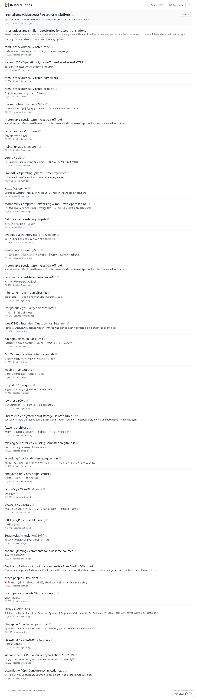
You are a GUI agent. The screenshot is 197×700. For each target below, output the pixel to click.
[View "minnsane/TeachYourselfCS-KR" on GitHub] (48, 292)
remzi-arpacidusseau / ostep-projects (29, 89)
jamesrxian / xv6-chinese (21, 131)
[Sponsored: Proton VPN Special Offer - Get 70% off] (98, 121)
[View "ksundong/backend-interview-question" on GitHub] (60, 458)
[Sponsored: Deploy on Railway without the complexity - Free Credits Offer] (98, 568)
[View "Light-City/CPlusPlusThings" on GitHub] (44, 489)
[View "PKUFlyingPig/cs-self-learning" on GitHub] (47, 520)
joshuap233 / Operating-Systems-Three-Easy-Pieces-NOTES (44, 62)
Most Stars (39, 39)
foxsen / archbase (16, 427)
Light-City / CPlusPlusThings (23, 489)
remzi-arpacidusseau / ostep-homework (31, 78)
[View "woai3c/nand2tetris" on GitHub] (34, 369)
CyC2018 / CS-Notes (18, 505)
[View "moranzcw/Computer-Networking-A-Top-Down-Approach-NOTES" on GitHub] (94, 204)
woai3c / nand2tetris (18, 370)
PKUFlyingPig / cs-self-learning (25, 520)
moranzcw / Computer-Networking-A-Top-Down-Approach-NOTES (48, 204)
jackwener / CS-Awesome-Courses (27, 639)
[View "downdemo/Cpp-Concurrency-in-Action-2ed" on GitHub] (66, 670)
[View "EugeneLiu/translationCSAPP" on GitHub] (46, 535)
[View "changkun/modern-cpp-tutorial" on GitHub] (49, 624)
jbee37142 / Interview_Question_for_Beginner (35, 323)
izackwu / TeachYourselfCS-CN (25, 104)
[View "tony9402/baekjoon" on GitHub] (34, 385)
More (185, 14)
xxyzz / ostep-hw (16, 188)
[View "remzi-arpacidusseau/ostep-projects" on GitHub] (56, 88)
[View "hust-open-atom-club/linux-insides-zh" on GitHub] (58, 593)
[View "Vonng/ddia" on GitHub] (23, 157)
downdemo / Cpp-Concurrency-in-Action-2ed (34, 670)
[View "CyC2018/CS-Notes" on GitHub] (33, 504)
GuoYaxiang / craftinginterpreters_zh (29, 354)
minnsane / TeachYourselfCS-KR (26, 292)
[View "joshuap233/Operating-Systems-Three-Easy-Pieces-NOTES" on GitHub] (85, 62)
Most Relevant (23, 39)
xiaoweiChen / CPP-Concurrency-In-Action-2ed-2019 (39, 655)
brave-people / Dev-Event (21, 578)
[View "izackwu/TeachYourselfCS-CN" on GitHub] (46, 104)
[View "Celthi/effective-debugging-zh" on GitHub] (47, 219)
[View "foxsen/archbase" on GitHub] (30, 427)
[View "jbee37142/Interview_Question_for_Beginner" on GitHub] (67, 323)
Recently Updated (56, 39)
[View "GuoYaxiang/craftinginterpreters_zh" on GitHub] (56, 354)
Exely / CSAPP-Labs (17, 609)
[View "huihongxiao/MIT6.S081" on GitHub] (40, 146)
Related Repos (21, 5)
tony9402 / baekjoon (18, 385)
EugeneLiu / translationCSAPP (24, 535)
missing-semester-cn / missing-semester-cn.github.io (40, 443)
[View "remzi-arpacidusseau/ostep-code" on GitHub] (52, 47)
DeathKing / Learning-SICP (22, 250)
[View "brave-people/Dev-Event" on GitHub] (40, 578)
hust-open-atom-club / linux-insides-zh (30, 593)
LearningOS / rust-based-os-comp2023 (30, 277)
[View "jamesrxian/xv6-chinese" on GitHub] (39, 131)
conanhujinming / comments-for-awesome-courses (39, 551)
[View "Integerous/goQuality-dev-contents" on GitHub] (55, 308)
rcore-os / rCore (15, 400)
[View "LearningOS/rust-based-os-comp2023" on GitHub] (58, 277)
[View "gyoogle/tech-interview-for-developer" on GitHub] (58, 234)
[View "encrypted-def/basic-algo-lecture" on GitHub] (51, 473)
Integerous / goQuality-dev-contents (29, 308)
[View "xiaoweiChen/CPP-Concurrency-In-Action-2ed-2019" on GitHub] (75, 655)
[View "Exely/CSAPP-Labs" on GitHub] (31, 608)
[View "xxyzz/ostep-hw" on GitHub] (28, 188)
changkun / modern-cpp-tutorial (26, 624)
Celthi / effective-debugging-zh (25, 219)
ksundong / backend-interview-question (31, 458)
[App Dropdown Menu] (188, 5)
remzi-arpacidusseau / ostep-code (27, 47)
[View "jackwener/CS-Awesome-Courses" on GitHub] (51, 639)
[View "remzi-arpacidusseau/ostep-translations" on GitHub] (73, 14)
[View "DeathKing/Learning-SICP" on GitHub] (42, 250)
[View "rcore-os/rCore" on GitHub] (27, 400)
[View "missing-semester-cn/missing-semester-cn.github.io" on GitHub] (77, 443)
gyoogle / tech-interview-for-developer (30, 235)
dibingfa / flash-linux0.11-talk (24, 339)
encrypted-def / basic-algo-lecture (27, 474)
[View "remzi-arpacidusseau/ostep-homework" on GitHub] (60, 77)
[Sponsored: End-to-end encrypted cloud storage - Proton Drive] (98, 417)
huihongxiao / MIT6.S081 (21, 146)
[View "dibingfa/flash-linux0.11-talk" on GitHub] (45, 339)
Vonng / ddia (13, 157)
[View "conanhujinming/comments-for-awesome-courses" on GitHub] (75, 551)
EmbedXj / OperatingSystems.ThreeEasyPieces (35, 173)
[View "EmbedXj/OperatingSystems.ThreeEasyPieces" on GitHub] (68, 173)
